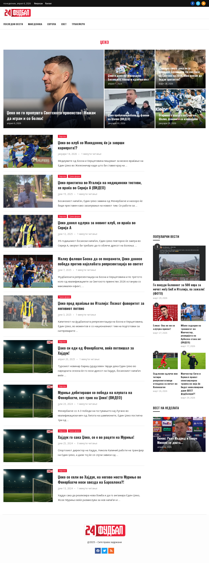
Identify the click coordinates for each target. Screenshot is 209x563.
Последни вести (13, 24)
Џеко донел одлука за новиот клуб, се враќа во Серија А (97, 225)
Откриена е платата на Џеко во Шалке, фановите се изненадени (178, 117)
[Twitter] (198, 3)
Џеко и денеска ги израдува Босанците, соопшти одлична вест (128, 77)
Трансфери (78, 24)
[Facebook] (193, 3)
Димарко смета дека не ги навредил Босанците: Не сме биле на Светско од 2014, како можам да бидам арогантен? (180, 73)
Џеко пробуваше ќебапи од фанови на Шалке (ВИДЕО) (128, 117)
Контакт (48, 3)
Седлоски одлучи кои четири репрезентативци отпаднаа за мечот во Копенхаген (165, 380)
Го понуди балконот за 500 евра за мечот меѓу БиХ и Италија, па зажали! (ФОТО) (179, 289)
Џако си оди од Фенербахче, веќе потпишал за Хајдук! (96, 350)
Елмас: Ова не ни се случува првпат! (164, 327)
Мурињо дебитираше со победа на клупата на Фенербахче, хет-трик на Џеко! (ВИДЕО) (95, 395)
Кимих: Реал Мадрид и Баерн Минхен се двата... (177, 437)
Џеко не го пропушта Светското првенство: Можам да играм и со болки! (51, 115)
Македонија (35, 24)
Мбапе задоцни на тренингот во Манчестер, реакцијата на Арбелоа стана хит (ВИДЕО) (191, 334)
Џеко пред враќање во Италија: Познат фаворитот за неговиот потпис (101, 305)
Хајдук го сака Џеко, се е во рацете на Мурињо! (96, 437)
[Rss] (203, 3)
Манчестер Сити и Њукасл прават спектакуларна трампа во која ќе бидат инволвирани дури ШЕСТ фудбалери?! (193, 382)
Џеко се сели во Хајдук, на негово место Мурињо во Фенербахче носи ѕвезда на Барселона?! (99, 479)
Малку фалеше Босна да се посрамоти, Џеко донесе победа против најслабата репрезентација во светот (100, 261)
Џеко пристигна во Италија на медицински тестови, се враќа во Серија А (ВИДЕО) (100, 185)
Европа (51, 24)
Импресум (38, 3)
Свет (64, 24)
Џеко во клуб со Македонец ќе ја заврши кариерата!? (91, 145)
